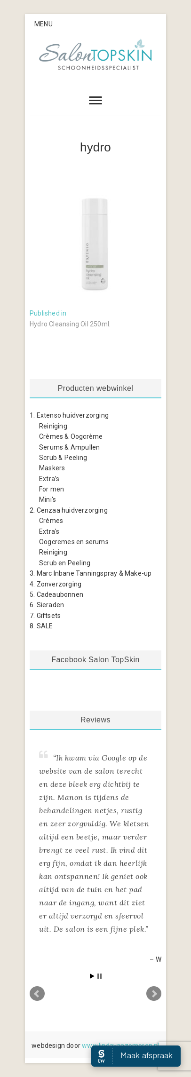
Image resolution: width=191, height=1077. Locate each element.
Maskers (52, 468)
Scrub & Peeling (63, 457)
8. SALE (41, 626)
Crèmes (51, 520)
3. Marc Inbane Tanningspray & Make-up (90, 573)
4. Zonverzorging (55, 584)
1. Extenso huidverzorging (69, 415)
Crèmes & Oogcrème (71, 436)
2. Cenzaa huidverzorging (69, 510)
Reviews (95, 720)
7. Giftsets (45, 615)
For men (51, 489)
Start (92, 976)
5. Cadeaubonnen (56, 594)
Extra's (49, 531)
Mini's (47, 499)
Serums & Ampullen (69, 447)
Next (153, 993)
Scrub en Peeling (64, 563)
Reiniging (53, 426)
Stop (99, 976)
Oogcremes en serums (74, 542)
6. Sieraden (47, 605)
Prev (37, 993)
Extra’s (49, 479)
